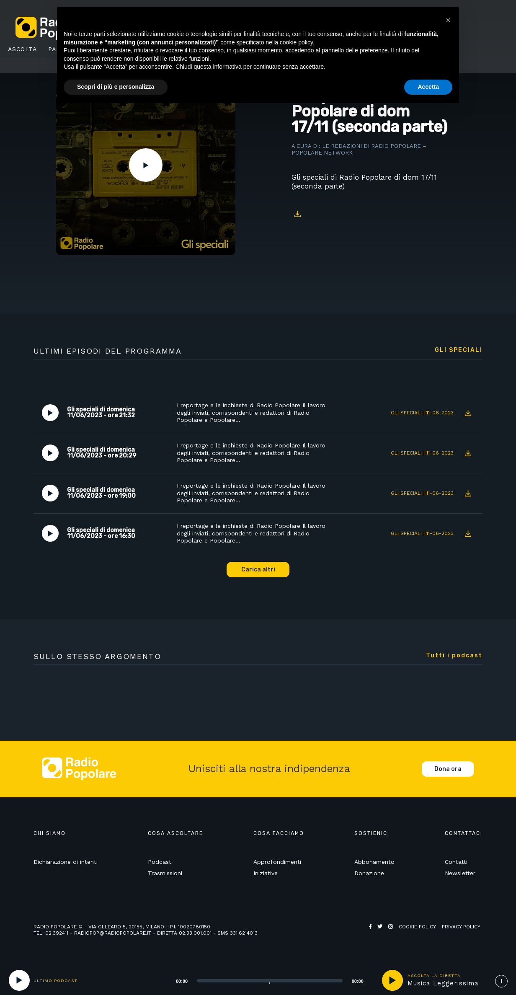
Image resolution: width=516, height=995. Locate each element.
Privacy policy (461, 927)
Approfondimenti (277, 861)
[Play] (19, 980)
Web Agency (385, 933)
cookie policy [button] (296, 42)
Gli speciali (458, 350)
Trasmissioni (165, 873)
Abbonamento (374, 861)
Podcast (159, 861)
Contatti (456, 861)
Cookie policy (417, 927)
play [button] (392, 980)
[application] (259, 980)
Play (146, 165)
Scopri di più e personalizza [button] (115, 86)
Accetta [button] (428, 86)
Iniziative (265, 873)
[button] (448, 20)
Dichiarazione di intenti (66, 861)
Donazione (369, 873)
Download (298, 214)
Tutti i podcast (454, 656)
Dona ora (448, 769)
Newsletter (460, 873)
